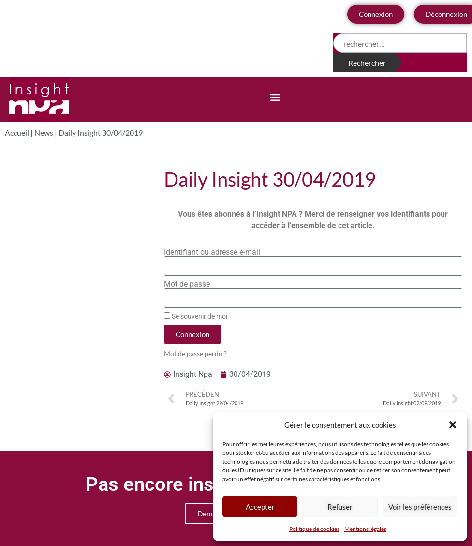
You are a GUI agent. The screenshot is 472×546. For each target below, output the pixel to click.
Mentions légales (365, 528)
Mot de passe (187, 284)
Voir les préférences (420, 506)
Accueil (17, 132)
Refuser (340, 506)
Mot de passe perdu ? (195, 354)
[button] (452, 425)
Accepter (260, 506)
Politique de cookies (314, 528)
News (43, 132)
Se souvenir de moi (195, 316)
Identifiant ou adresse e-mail (212, 252)
